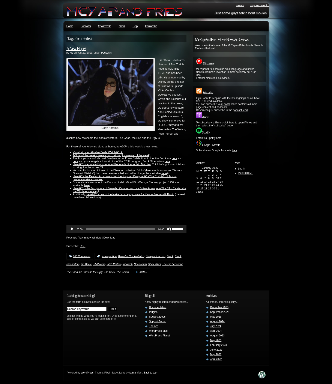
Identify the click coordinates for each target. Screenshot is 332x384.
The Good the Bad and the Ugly (84, 271)
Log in (241, 168)
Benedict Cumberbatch (131, 256)
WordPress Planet (159, 335)
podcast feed (240, 110)
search (240, 5)
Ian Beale (86, 264)
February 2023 (218, 345)
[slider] (120, 229)
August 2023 (217, 335)
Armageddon (109, 256)
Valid (245, 173)
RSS (83, 246)
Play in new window (89, 237)
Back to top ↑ (151, 372)
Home (69, 26)
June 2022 (216, 349)
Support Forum (157, 321)
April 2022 (216, 359)
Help (134, 26)
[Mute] (169, 229)
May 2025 (216, 316)
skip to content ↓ (259, 5)
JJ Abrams (99, 264)
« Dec (199, 192)
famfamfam (135, 372)
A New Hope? (76, 48)
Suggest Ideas (157, 316)
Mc (71, 52)
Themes (153, 326)
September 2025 (219, 312)
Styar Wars (154, 264)
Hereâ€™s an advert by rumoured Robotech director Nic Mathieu (112, 164)
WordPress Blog (158, 330)
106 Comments (81, 256)
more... (143, 271)
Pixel (107, 372)
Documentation (158, 307)
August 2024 (217, 321)
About (122, 26)
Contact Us (151, 26)
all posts (225, 104)
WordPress (87, 372)
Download (109, 237)
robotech (128, 264)
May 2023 (216, 340)
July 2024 (215, 326)
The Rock (109, 271)
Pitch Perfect (114, 264)
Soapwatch (140, 264)
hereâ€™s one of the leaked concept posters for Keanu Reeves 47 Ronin (130, 194)
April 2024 (216, 330)
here (174, 158)
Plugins (153, 312)
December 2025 (219, 307)
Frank (170, 256)
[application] (126, 229)
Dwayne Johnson (155, 256)
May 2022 (216, 354)
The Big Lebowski (172, 264)
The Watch (122, 271)
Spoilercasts (104, 26)
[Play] (72, 229)
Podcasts (86, 26)
